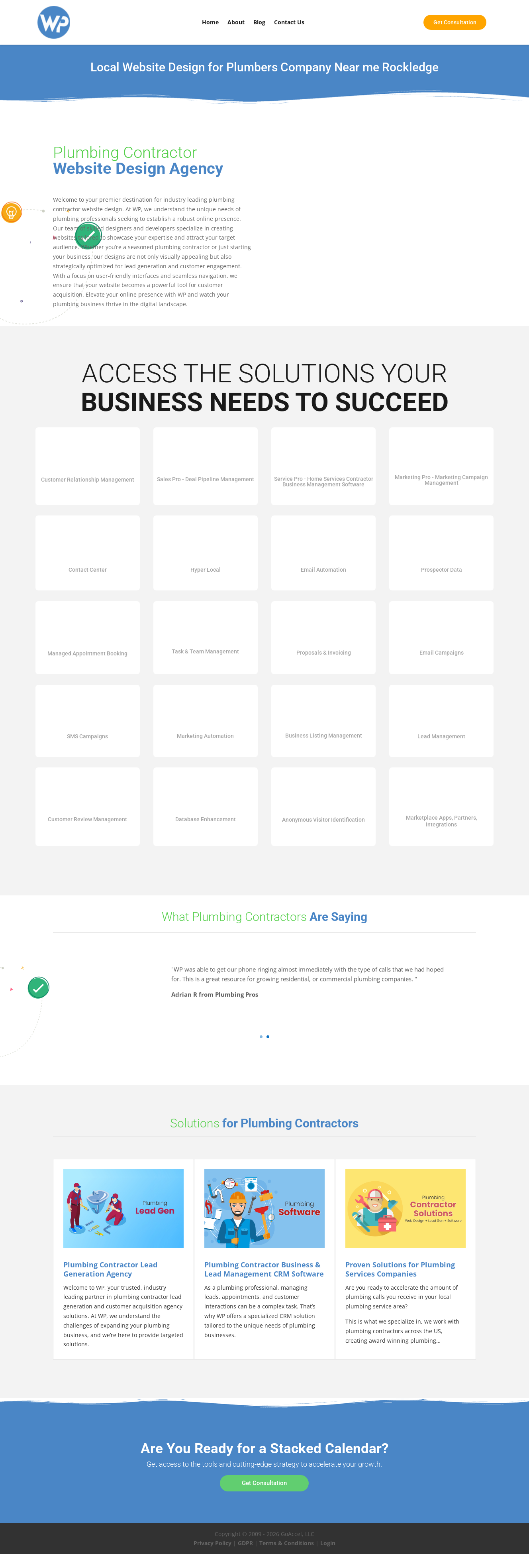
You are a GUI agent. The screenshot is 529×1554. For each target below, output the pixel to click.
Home (210, 22)
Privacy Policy (212, 1543)
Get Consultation (264, 1483)
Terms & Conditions (286, 1543)
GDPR (245, 1543)
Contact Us (289, 22)
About (236, 22)
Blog (259, 22)
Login (327, 1543)
